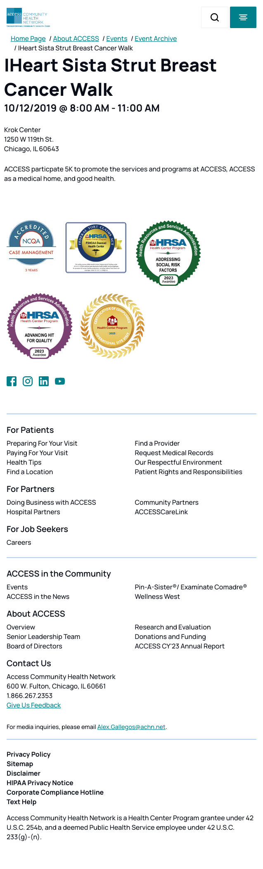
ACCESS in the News (38, 596)
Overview (21, 627)
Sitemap (20, 763)
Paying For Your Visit (37, 452)
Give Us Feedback (34, 705)
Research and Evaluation (173, 627)
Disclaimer (23, 773)
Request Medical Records (174, 452)
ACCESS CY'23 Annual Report (180, 646)
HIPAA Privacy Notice (40, 782)
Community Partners (167, 502)
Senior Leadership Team (43, 636)
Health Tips (24, 462)
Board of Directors (34, 646)
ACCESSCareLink (161, 511)
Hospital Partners (33, 511)
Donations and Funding (170, 636)
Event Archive (156, 38)
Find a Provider (157, 443)
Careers (19, 542)
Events (117, 38)
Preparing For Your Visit (42, 443)
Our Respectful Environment (179, 462)
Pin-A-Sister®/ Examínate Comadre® (191, 586)
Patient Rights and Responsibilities (189, 471)
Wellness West (157, 596)
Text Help (21, 801)
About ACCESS (76, 38)
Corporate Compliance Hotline (55, 792)
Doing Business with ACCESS (51, 502)
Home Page (28, 38)
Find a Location (30, 471)
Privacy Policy (29, 754)
